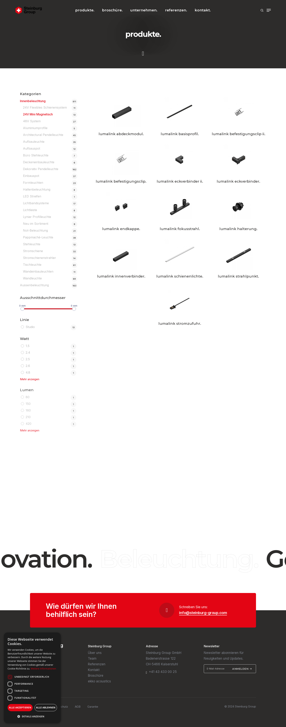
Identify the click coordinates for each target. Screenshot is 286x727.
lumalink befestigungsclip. (121, 181)
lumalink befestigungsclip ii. (238, 134)
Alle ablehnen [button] (45, 707)
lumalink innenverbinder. (121, 276)
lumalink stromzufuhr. (179, 323)
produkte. (84, 10)
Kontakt (94, 670)
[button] (32, 716)
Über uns (95, 653)
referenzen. (176, 10)
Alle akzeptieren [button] (20, 707)
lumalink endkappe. (121, 229)
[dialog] (32, 677)
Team (92, 658)
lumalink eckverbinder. (238, 181)
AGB (78, 706)
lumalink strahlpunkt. (238, 276)
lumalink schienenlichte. (179, 276)
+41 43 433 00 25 (163, 672)
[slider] (22, 308)
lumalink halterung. (238, 229)
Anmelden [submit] (242, 668)
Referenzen (96, 664)
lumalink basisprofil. (180, 134)
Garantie (92, 706)
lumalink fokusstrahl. (180, 229)
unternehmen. (143, 10)
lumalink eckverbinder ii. (180, 181)
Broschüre (95, 675)
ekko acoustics (99, 681)
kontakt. (203, 10)
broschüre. (112, 10)
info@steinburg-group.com (203, 612)
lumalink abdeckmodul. (121, 134)
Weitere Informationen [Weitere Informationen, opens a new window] (43, 668)
